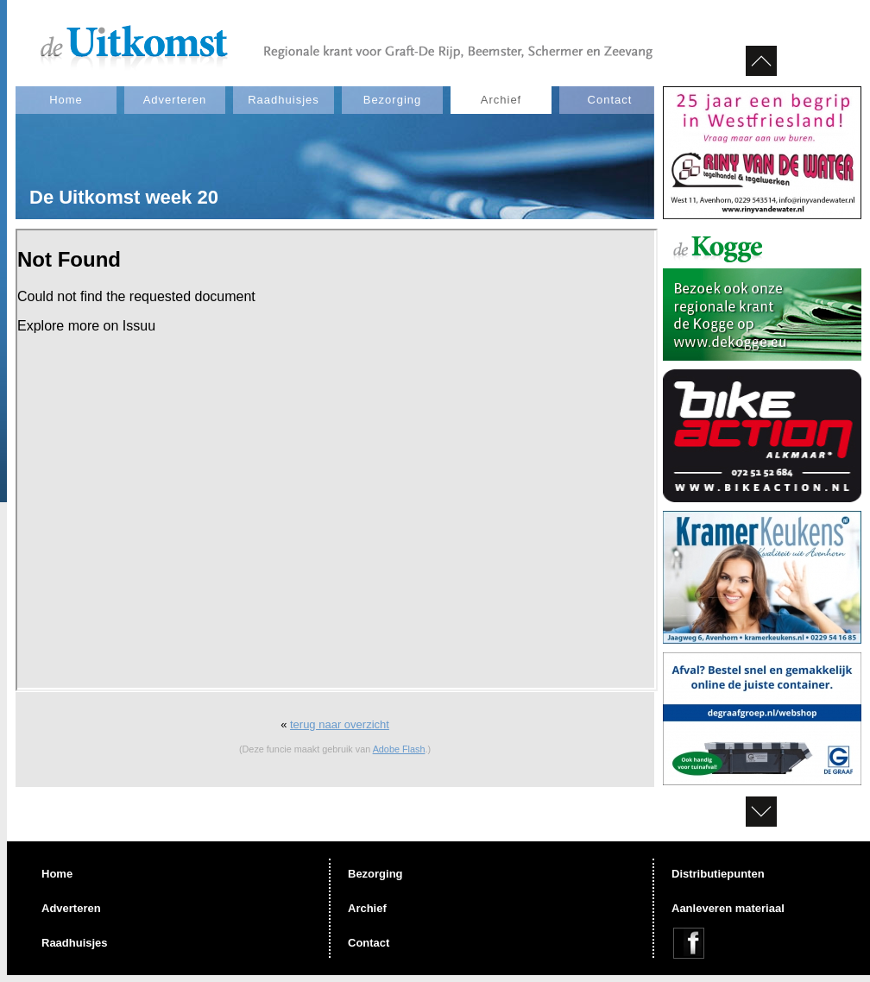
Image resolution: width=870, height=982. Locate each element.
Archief (501, 99)
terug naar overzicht (339, 724)
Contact (610, 99)
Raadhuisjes (283, 99)
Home (66, 99)
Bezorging (392, 99)
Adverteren (175, 99)
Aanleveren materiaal (728, 908)
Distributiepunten (718, 873)
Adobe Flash (399, 749)
